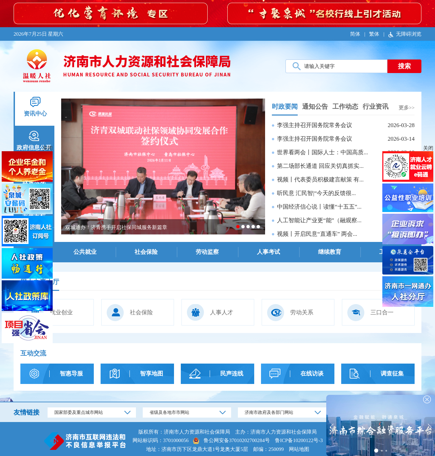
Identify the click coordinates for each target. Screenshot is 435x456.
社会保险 (130, 312)
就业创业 (50, 312)
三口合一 (370, 312)
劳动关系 (290, 312)
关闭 (428, 148)
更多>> (407, 107)
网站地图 (299, 449)
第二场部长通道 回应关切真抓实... (320, 166)
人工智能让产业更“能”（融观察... (319, 220)
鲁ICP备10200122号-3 (299, 440)
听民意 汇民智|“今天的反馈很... (316, 193)
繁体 (374, 34)
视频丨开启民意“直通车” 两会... (317, 234)
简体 (355, 34)
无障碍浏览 (404, 34)
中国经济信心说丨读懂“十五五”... (319, 207)
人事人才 (210, 312)
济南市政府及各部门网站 (269, 412)
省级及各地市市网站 (169, 412)
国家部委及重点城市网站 (78, 412)
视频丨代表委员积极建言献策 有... (320, 179)
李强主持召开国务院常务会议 (314, 125)
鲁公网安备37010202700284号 (237, 440)
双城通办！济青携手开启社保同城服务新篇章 (116, 227)
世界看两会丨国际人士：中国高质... (322, 152)
